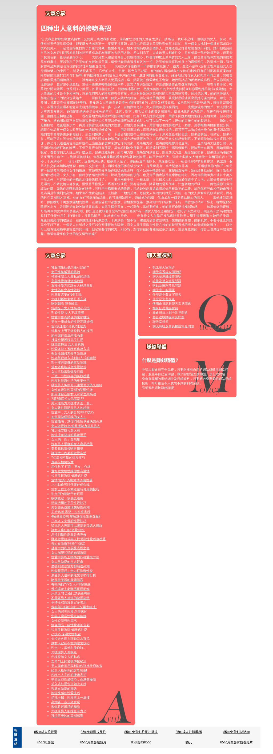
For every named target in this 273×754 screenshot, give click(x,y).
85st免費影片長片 (93, 732)
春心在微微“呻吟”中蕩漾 (68, 543)
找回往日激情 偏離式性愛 (69, 476)
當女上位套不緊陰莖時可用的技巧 (75, 489)
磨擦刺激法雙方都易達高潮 (70, 566)
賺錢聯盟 (167, 388)
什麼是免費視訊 (163, 299)
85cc (188, 742)
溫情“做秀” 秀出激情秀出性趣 (72, 480)
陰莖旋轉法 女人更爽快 (67, 344)
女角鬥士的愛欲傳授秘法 (68, 661)
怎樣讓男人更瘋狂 (64, 652)
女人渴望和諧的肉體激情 (68, 553)
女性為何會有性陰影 (65, 290)
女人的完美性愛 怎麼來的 (69, 611)
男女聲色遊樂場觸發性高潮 (70, 507)
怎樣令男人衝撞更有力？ (68, 711)
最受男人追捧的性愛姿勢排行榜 (73, 575)
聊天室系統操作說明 (166, 276)
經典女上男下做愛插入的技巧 (72, 331)
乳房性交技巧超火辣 (65, 430)
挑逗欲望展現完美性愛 (67, 340)
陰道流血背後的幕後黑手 (68, 435)
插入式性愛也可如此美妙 (68, 684)
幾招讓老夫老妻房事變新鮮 (70, 589)
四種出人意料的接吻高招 (68, 675)
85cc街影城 (45, 742)
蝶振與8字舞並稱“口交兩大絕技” (74, 607)
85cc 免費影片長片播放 (141, 732)
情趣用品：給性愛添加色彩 (70, 625)
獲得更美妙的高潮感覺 (67, 716)
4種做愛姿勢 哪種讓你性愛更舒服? (76, 516)
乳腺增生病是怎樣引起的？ (70, 267)
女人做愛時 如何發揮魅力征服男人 (75, 426)
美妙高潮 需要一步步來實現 (70, 512)
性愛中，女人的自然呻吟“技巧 (72, 412)
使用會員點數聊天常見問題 (171, 303)
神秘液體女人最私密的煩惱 (70, 276)
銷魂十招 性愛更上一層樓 (70, 697)
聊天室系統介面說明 (166, 272)
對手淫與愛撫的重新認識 (68, 362)
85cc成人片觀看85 (189, 732)
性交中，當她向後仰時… (68, 648)
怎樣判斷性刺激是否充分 (68, 299)
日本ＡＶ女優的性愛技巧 (68, 521)
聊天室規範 (160, 322)
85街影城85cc (141, 742)
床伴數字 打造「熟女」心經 (70, 466)
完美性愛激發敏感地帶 (67, 281)
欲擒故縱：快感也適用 (67, 498)
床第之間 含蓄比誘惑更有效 (70, 593)
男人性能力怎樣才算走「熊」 (72, 403)
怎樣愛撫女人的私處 (65, 657)
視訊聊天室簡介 (163, 267)
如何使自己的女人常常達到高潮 (73, 394)
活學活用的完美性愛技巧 (68, 503)
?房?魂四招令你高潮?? (67, 399)
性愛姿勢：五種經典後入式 (70, 349)
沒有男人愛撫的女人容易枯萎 (72, 444)
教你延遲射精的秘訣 (65, 706)
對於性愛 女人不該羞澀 (67, 313)
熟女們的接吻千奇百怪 (67, 494)
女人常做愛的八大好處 (67, 562)
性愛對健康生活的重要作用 (70, 380)
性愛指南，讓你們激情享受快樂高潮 (76, 421)
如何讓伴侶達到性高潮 (67, 335)
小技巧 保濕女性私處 (66, 634)
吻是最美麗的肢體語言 (67, 580)
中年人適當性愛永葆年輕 (68, 616)
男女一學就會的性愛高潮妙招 (72, 322)
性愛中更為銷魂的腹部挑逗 (70, 317)
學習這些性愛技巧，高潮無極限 (73, 679)
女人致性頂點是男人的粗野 (70, 408)
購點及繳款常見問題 (166, 285)
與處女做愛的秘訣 (64, 688)
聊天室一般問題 (163, 290)
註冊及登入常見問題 (166, 281)
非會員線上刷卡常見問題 (170, 313)
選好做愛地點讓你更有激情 (70, 471)
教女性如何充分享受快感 (68, 353)
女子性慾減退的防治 (65, 272)
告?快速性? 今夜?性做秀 (68, 326)
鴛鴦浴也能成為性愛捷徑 (68, 367)
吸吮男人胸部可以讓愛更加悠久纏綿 (76, 385)
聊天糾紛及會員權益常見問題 (173, 326)
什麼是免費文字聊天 (166, 294)
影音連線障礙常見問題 (168, 317)
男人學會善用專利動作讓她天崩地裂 (76, 666)
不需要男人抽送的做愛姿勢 (70, 598)
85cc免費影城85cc (236, 732)
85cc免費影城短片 (93, 742)
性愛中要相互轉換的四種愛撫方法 (75, 557)
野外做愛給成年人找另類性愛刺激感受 (78, 539)
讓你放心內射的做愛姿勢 (68, 453)
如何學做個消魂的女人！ (68, 417)
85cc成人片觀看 (45, 732)
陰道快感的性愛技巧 (65, 693)
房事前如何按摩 (62, 462)
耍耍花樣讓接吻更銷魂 (67, 448)
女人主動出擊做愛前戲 (67, 371)
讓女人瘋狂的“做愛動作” (68, 530)
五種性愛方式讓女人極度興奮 (72, 285)
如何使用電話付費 (165, 308)
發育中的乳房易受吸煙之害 (70, 548)
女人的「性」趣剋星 (65, 439)
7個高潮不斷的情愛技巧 (68, 457)
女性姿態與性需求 (64, 620)
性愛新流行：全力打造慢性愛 (72, 571)
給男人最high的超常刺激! (69, 670)
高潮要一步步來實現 (65, 702)
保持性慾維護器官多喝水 (68, 602)
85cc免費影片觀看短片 (236, 742)
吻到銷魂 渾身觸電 (64, 303)
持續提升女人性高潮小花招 (70, 308)
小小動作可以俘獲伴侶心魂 (70, 485)
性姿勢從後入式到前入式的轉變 (73, 358)
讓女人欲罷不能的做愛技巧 (70, 643)
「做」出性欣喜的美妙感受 (70, 376)
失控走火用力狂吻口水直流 (70, 639)
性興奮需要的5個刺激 (66, 294)
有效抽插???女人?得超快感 (70, 584)
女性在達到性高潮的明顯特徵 (72, 390)
